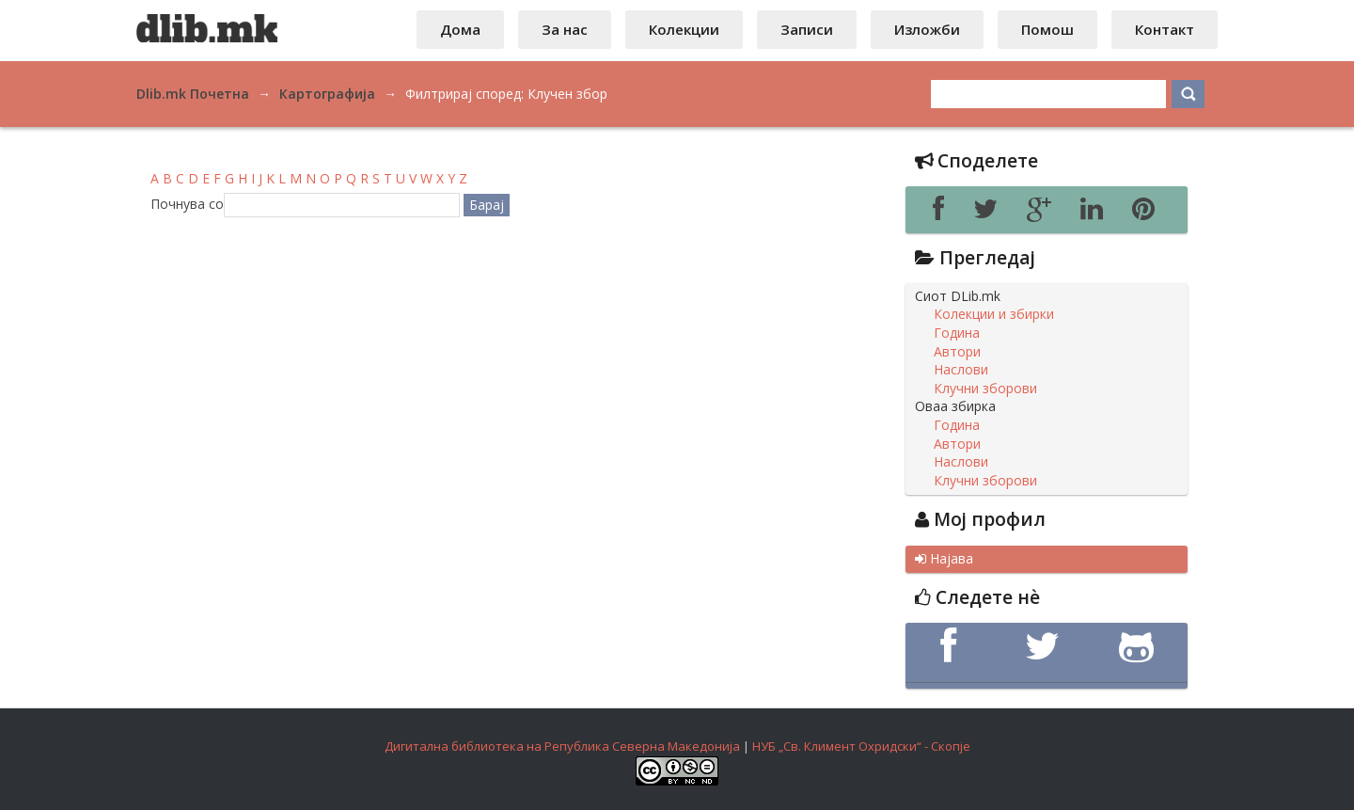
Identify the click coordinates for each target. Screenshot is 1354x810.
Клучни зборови (985, 388)
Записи (806, 29)
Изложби (927, 29)
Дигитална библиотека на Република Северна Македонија (562, 746)
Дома (460, 29)
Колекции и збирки (994, 314)
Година (957, 333)
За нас (565, 29)
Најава (944, 558)
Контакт (1164, 29)
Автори (957, 351)
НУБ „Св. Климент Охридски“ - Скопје (861, 746)
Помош (1047, 29)
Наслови (961, 369)
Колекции (684, 29)
